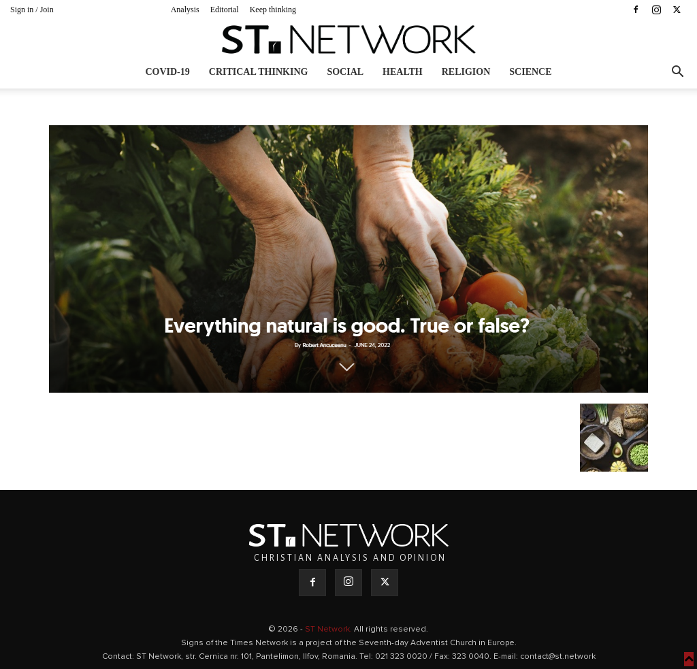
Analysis (185, 9)
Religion (466, 72)
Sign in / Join (32, 9)
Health (403, 72)
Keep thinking (273, 9)
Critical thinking (258, 72)
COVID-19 (167, 72)
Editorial (224, 9)
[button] (677, 73)
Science (530, 72)
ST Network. (329, 629)
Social (345, 72)
